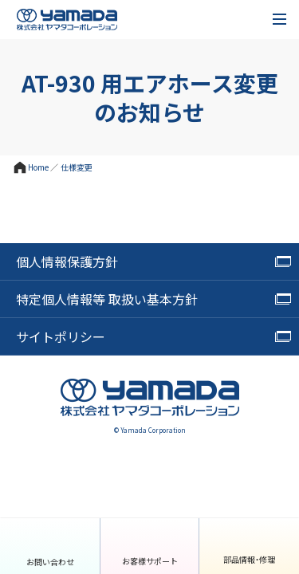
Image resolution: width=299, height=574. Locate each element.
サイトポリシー (60, 336)
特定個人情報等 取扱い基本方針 (107, 299)
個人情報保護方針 (67, 261)
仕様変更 (76, 167)
